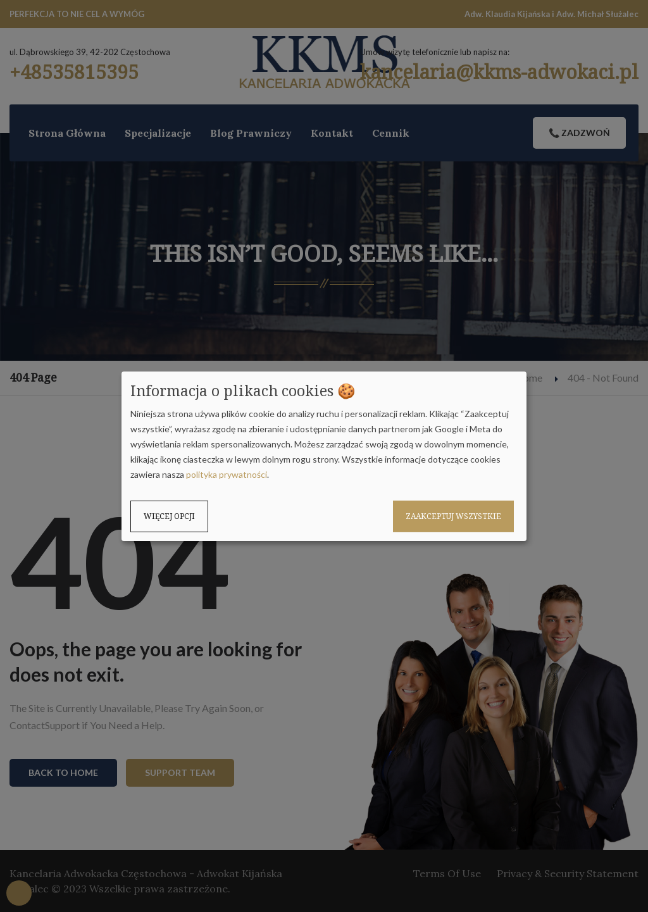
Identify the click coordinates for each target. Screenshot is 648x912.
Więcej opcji (169, 516)
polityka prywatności (226, 474)
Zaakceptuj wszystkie (453, 516)
